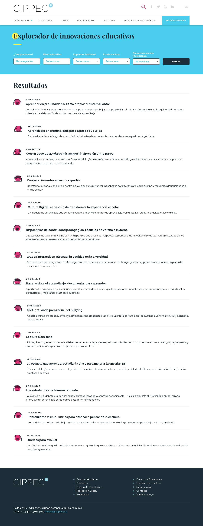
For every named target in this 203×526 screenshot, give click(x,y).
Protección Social (87, 490)
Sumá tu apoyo (145, 494)
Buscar (176, 61)
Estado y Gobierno (87, 479)
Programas (45, 20)
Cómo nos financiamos (149, 479)
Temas (64, 20)
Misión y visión (144, 487)
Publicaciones (85, 20)
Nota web (109, 20)
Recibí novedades (176, 20)
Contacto (141, 490)
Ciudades (82, 483)
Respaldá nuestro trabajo (140, 20)
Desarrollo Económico (89, 487)
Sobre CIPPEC (22, 20)
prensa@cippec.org (56, 511)
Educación (83, 494)
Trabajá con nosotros (148, 483)
